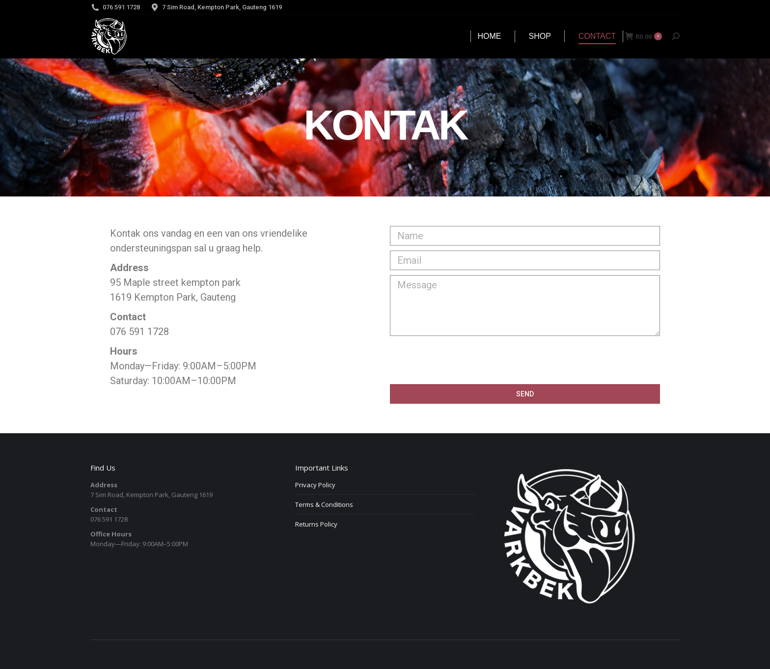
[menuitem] (489, 36)
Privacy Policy (315, 484)
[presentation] (464, 360)
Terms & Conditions (324, 504)
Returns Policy (316, 524)
